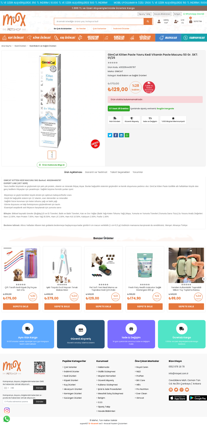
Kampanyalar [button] (197, 37)
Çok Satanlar (99, 28)
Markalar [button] (171, 37)
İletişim (177, 14)
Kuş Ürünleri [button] (67, 37)
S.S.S (100, 401)
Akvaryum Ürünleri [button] (93, 37)
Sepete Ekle (20, 306)
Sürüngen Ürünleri (73, 397)
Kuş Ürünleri (69, 383)
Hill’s (138, 383)
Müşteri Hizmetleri (107, 375)
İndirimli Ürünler (121, 28)
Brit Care (140, 379)
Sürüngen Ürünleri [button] (145, 37)
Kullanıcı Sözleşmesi (108, 383)
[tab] (73, 172)
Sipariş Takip (144, 14)
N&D (138, 370)
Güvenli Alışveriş (106, 379)
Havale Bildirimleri (162, 14)
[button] (195, 21)
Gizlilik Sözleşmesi (106, 370)
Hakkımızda (103, 366)
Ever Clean (141, 392)
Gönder (39, 386)
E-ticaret (93, 422)
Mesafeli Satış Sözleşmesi (110, 392)
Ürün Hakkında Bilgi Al (52, 165)
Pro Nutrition (142, 388)
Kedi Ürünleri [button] (16, 37)
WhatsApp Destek (193, 13)
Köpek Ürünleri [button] (41, 37)
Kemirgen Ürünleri (73, 392)
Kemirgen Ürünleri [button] (119, 37)
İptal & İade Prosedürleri (109, 388)
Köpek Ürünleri (71, 379)
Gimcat (140, 397)
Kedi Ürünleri (70, 375)
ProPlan (140, 375)
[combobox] (6, 387)
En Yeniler (81, 28)
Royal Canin (142, 366)
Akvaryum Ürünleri (73, 388)
